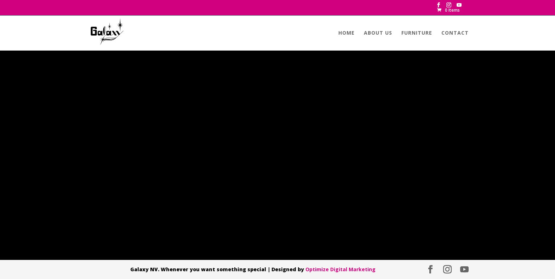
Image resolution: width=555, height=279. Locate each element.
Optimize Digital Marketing (340, 269)
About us (378, 33)
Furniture (416, 33)
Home (346, 33)
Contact (455, 33)
